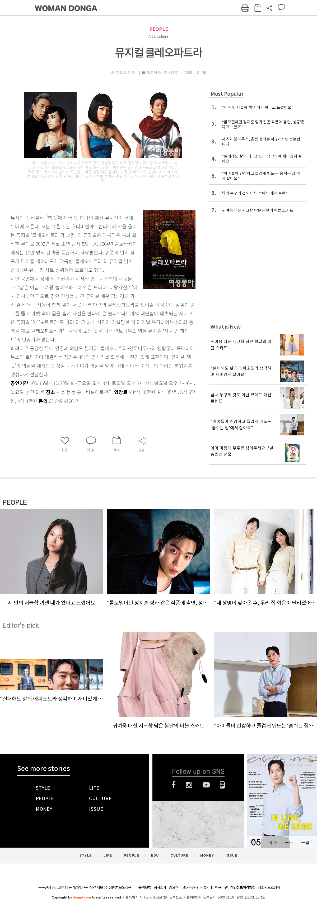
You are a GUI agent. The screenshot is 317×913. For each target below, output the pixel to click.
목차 (272, 842)
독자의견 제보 (93, 887)
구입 (305, 842)
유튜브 (206, 785)
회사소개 (160, 887)
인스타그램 (189, 785)
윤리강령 (74, 887)
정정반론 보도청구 (118, 887)
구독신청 (44, 887)
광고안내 (59, 887)
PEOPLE (158, 29)
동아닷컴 (144, 887)
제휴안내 (206, 887)
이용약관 (221, 887)
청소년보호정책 (269, 887)
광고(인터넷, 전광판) (183, 887)
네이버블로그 (222, 785)
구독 (289, 842)
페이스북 (173, 785)
